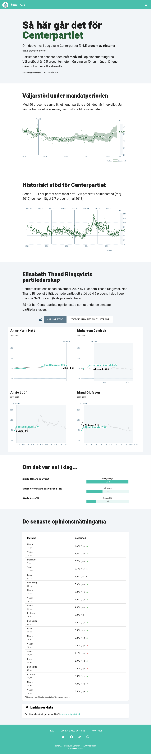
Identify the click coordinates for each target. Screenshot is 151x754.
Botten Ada (17, 4)
